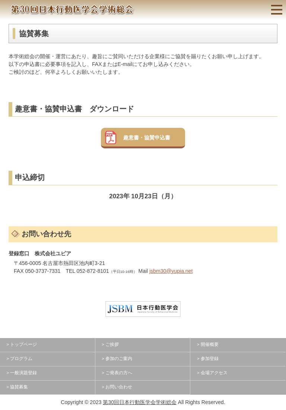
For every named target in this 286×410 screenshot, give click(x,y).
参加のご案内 (118, 358)
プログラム (21, 358)
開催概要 (210, 344)
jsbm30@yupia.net (171, 271)
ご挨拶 (112, 344)
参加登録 (210, 358)
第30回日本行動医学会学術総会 (140, 402)
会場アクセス (214, 372)
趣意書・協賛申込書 (146, 138)
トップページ (23, 344)
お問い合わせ (118, 387)
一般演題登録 (23, 372)
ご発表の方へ (118, 372)
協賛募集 (19, 387)
